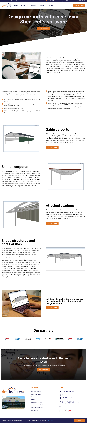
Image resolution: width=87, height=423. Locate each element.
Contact (51, 5)
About (43, 5)
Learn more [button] (50, 420)
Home (16, 5)
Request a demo (45, 370)
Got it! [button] (79, 420)
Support (34, 5)
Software (25, 5)
